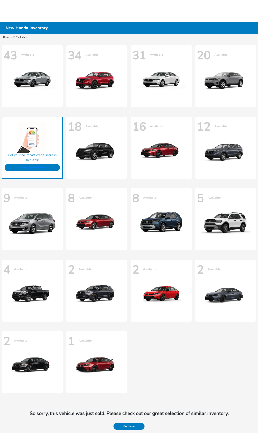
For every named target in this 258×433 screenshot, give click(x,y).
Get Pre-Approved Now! (32, 167)
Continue (129, 426)
